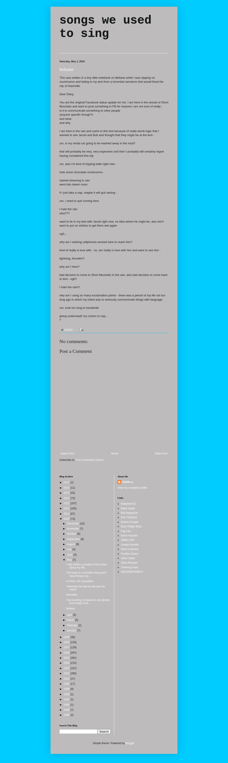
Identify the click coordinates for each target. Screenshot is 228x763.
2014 (67, 498)
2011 (67, 513)
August (71, 544)
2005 (67, 657)
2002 (67, 673)
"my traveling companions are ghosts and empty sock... (88, 601)
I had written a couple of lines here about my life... (86, 566)
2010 (67, 518)
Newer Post (67, 453)
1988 (67, 715)
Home (114, 453)
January (72, 630)
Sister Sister (128, 558)
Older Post (161, 453)
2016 (67, 487)
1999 (67, 689)
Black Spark (128, 508)
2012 (67, 508)
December (73, 523)
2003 (67, 668)
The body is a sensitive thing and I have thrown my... (86, 574)
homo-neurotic (129, 535)
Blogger (129, 743)
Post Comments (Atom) (90, 460)
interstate (71, 594)
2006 (67, 652)
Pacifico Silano (129, 553)
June (70, 554)
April (70, 614)
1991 (67, 699)
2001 (67, 678)
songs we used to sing (105, 27)
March (71, 620)
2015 (67, 492)
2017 (67, 482)
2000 (67, 683)
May (70, 559)
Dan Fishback (129, 517)
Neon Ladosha (129, 549)
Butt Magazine (129, 512)
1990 (67, 704)
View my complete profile (132, 487)
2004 (67, 663)
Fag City (126, 531)
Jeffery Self (127, 540)
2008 (67, 642)
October (72, 533)
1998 (67, 694)
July (69, 549)
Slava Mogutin (129, 562)
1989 (67, 709)
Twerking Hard (129, 567)
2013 (67, 503)
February (72, 625)
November (73, 528)
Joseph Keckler (130, 544)
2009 (67, 637)
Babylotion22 (128, 503)
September (74, 539)
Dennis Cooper (130, 522)
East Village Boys (131, 526)
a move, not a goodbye (79, 581)
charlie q (127, 482)
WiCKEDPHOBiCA (132, 571)
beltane (66, 69)
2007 (67, 647)
